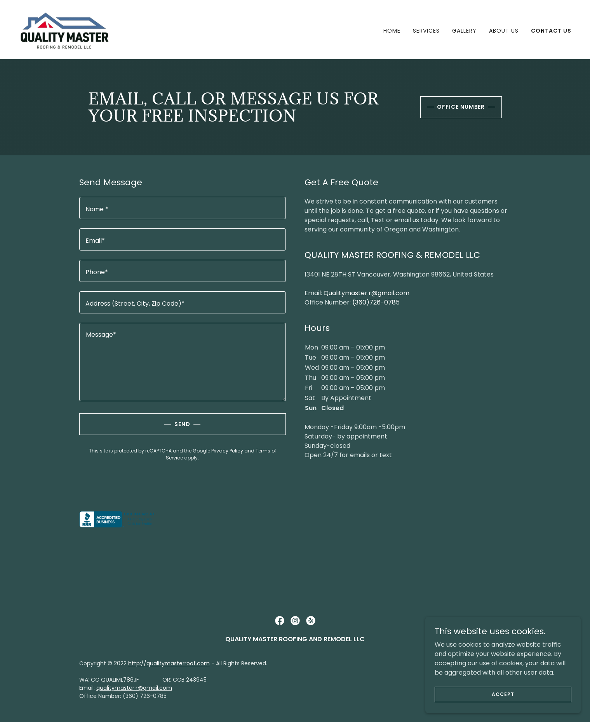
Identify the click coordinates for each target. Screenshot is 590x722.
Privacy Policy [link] (227, 450)
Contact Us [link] (551, 31)
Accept (503, 694)
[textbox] (182, 208)
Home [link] (391, 31)
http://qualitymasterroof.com (169, 663)
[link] (65, 28)
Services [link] (426, 31)
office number (461, 107)
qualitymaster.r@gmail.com (134, 688)
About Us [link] (504, 31)
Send (182, 424)
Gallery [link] (464, 31)
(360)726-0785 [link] (376, 302)
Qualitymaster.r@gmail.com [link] (366, 293)
